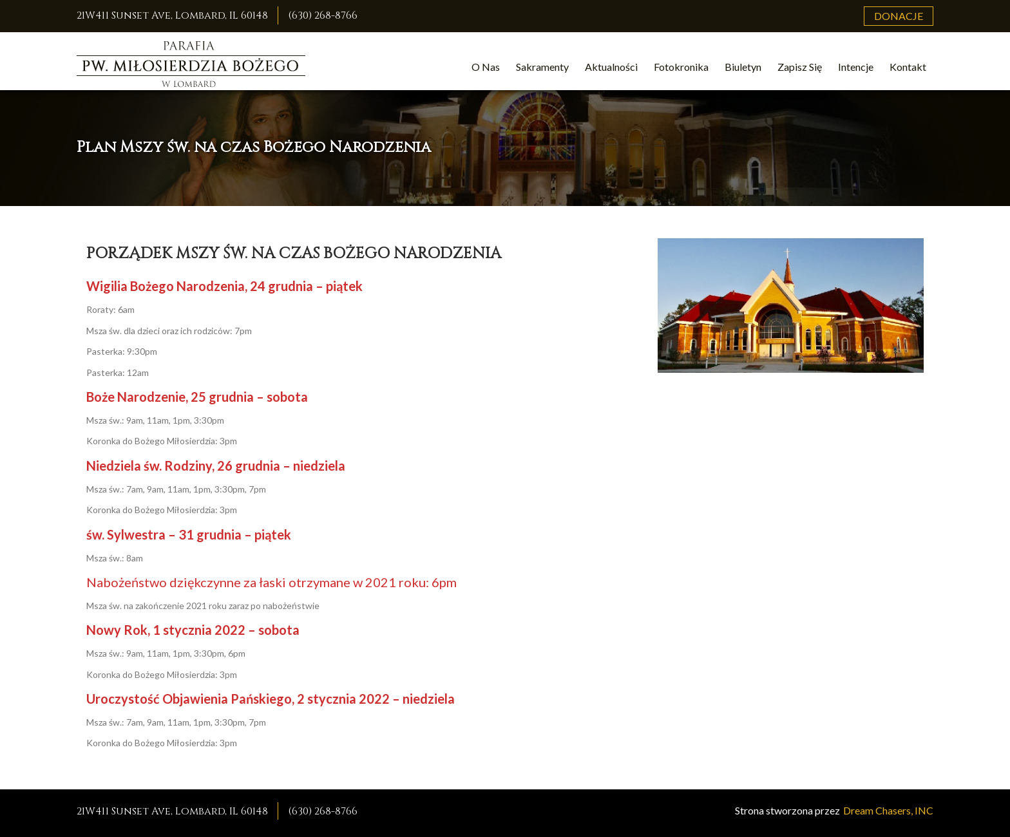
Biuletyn (743, 67)
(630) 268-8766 (322, 15)
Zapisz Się (799, 67)
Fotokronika (681, 67)
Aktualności (611, 67)
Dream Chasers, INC (888, 810)
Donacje (898, 16)
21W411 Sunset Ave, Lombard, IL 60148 (172, 15)
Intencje (855, 67)
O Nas (486, 67)
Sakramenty (542, 67)
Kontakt (908, 67)
